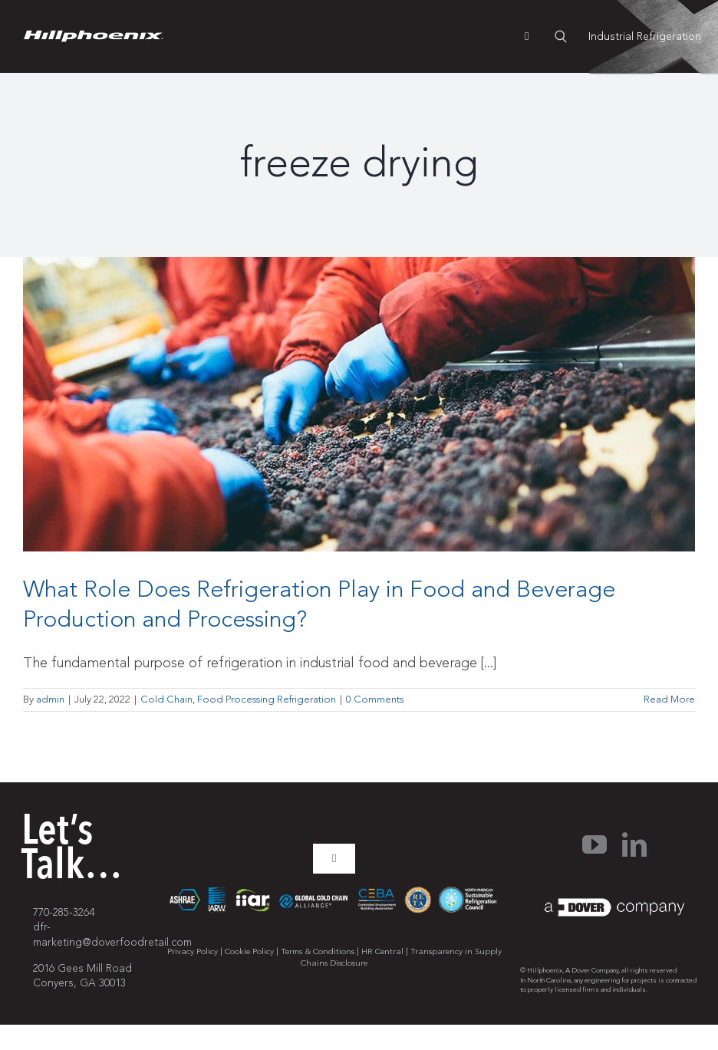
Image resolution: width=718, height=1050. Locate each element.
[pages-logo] (93, 37)
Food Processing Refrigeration (266, 699)
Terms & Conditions (317, 951)
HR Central (382, 951)
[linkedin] (634, 844)
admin (50, 699)
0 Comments (374, 699)
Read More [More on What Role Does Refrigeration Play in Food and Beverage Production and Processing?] (669, 699)
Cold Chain (166, 699)
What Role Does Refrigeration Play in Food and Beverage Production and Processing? (319, 604)
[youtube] (594, 844)
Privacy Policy (192, 951)
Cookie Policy (249, 951)
